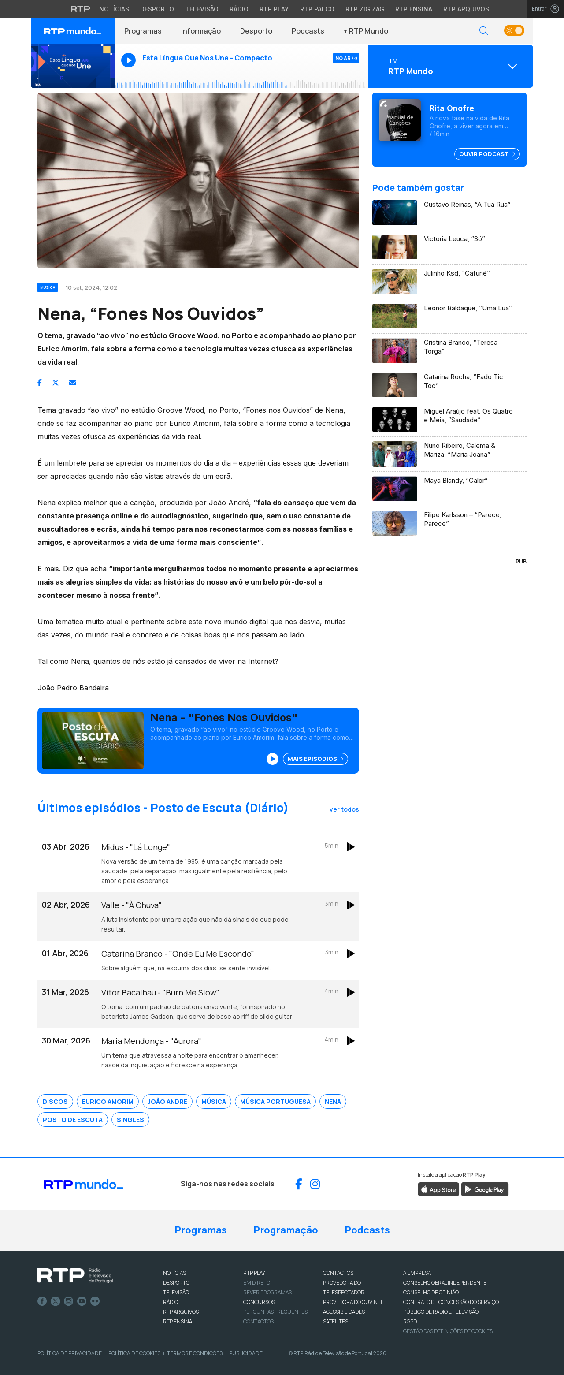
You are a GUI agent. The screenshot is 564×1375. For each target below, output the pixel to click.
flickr (95, 1301)
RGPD (410, 1321)
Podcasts (308, 31)
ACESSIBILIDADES (344, 1311)
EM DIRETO (256, 1282)
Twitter (55, 1301)
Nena (333, 1101)
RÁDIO (170, 1302)
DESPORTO (176, 1282)
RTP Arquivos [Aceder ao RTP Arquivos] (466, 9)
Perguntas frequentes (275, 1311)
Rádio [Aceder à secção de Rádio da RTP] (239, 9)
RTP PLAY (254, 1273)
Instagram (69, 1301)
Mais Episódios (315, 759)
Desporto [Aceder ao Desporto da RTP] (157, 9)
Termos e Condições (195, 1353)
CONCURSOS (259, 1302)
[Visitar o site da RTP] (80, 9)
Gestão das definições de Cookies (448, 1331)
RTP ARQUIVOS (181, 1311)
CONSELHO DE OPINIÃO (431, 1292)
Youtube (82, 1301)
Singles (130, 1119)
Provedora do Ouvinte (353, 1302)
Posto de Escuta (73, 1119)
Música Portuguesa (275, 1101)
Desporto (256, 31)
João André (167, 1101)
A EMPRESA (417, 1273)
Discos (55, 1101)
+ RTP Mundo (366, 31)
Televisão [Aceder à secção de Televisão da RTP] (202, 9)
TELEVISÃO (176, 1292)
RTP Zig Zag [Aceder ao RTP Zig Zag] (364, 9)
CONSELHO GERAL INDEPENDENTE (444, 1282)
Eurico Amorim (108, 1101)
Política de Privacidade (69, 1353)
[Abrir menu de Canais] (449, 66)
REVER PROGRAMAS (267, 1292)
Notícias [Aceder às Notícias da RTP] (114, 9)
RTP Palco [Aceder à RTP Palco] (317, 9)
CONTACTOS (338, 1273)
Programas (143, 31)
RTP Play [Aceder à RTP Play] (274, 9)
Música (213, 1101)
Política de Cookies (134, 1353)
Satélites (335, 1321)
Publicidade (246, 1353)
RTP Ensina (177, 1321)
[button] (483, 31)
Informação (201, 31)
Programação (285, 1230)
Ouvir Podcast (487, 154)
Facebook (42, 1301)
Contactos (258, 1321)
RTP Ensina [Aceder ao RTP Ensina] (413, 9)
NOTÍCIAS (174, 1273)
